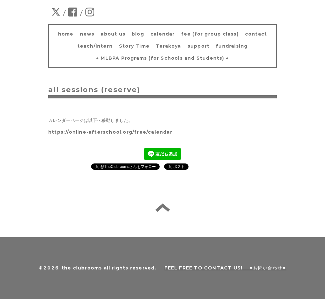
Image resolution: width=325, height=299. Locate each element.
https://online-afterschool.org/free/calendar (110, 132)
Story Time (134, 46)
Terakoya (168, 46)
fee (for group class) (210, 34)
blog (138, 34)
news (87, 34)
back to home (163, 207)
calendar (162, 34)
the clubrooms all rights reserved (108, 268)
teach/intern (95, 46)
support (198, 46)
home (66, 34)
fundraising (232, 46)
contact (256, 34)
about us (113, 34)
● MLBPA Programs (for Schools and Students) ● (162, 58)
